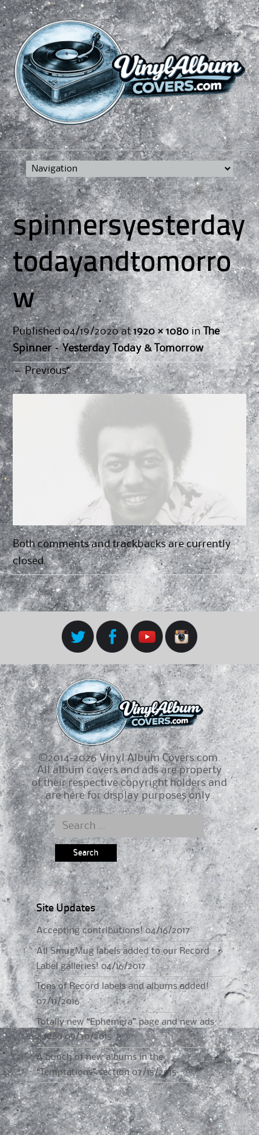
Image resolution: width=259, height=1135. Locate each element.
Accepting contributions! (89, 931)
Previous (40, 371)
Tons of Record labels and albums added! (122, 986)
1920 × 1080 (160, 331)
